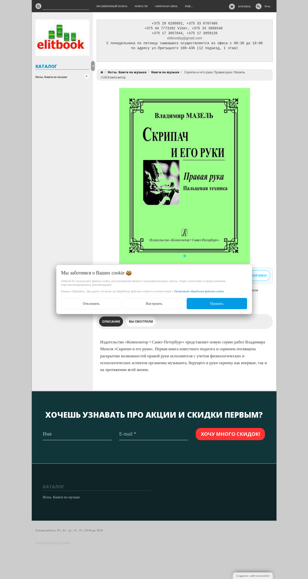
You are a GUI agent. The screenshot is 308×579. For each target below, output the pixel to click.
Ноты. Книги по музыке (51, 77)
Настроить (154, 304)
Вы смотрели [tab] (141, 322)
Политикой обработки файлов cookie (199, 291)
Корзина (244, 6)
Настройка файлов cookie (52, 542)
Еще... (189, 6)
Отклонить (91, 304)
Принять (217, 304)
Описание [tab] (111, 322)
